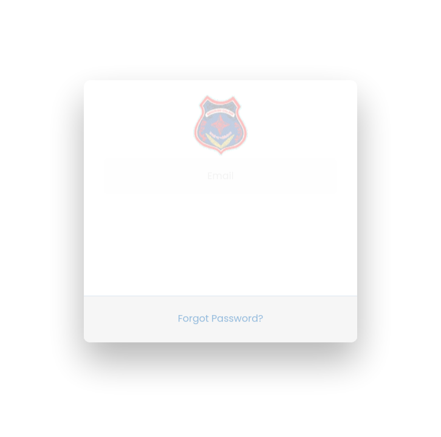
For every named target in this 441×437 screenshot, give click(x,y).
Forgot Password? (221, 308)
